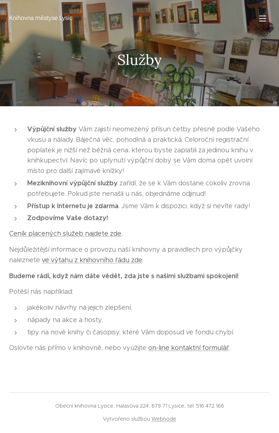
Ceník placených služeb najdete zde (65, 234)
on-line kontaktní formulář (188, 348)
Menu (262, 18)
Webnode (163, 419)
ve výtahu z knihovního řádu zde (92, 260)
